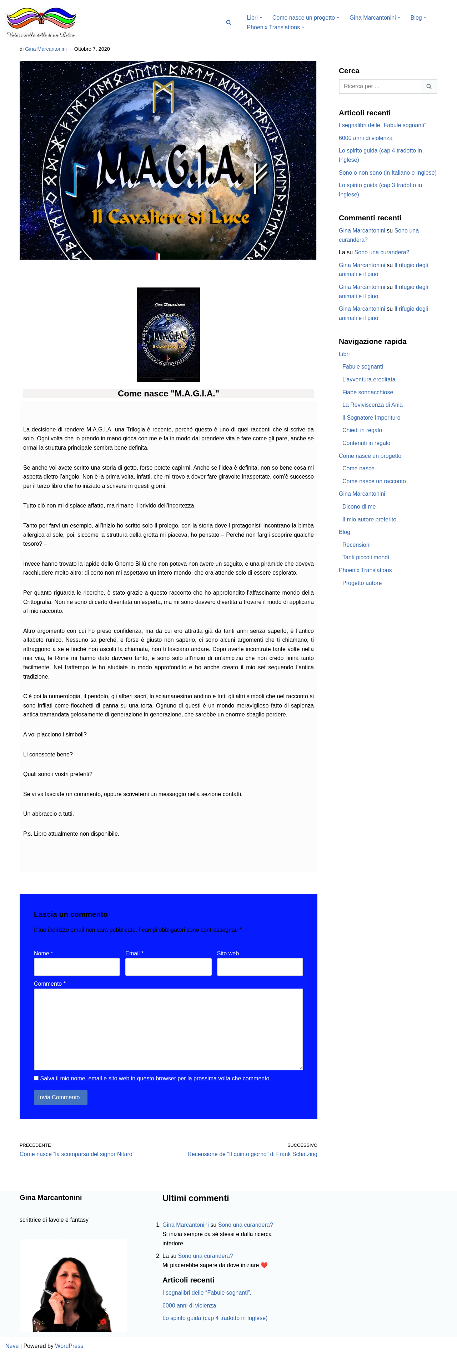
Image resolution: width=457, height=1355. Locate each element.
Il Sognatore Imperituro (371, 418)
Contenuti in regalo (366, 443)
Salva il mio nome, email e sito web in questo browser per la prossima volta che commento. (155, 1078)
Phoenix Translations (365, 570)
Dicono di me (359, 507)
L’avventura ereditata (369, 379)
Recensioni (356, 545)
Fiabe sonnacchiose (367, 392)
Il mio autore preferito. (370, 519)
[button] (261, 17)
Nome (43, 953)
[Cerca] (228, 22)
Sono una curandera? (382, 252)
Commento (50, 984)
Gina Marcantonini (46, 49)
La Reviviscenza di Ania (372, 405)
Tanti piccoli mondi (365, 557)
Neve (12, 1346)
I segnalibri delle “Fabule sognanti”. (383, 125)
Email (134, 953)
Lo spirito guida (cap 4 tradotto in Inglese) (214, 1318)
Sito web (228, 953)
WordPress (69, 1346)
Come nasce (358, 468)
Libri (344, 354)
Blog (344, 532)
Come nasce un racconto (374, 481)
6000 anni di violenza (365, 138)
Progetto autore (362, 583)
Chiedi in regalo (362, 430)
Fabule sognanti (362, 367)
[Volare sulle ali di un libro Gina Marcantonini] (41, 22)
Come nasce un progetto (370, 456)
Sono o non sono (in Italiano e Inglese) (388, 173)
